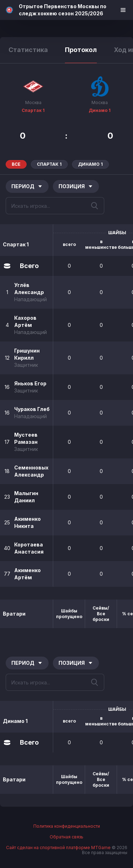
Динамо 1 (100, 110)
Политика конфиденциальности (66, 826)
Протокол (81, 49)
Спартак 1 (33, 110)
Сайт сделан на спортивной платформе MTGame (59, 847)
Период (27, 186)
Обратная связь (66, 836)
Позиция (76, 186)
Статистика (28, 49)
